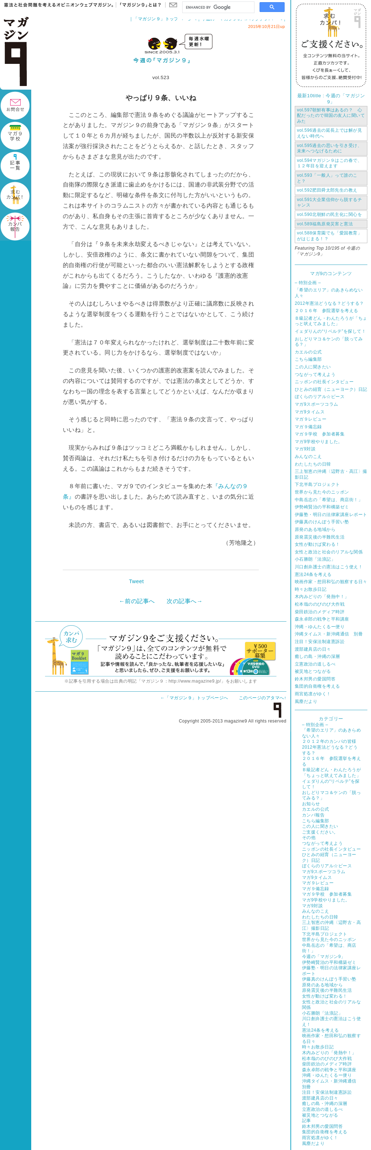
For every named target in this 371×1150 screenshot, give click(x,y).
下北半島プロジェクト (317, 484)
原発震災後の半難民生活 (319, 537)
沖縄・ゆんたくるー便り (319, 626)
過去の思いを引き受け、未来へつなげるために (329, 148)
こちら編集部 (308, 359)
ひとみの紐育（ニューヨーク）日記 (331, 389)
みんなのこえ (308, 456)
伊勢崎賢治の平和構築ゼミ (322, 506)
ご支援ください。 (320, 832)
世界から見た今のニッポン (322, 492)
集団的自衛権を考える (317, 686)
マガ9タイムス (310, 411)
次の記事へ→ (185, 601)
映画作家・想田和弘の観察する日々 (331, 581)
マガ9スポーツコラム (316, 404)
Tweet (136, 581)
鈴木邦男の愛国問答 (315, 679)
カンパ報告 (313, 815)
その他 (308, 837)
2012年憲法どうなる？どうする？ (329, 303)
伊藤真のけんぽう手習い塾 (322, 521)
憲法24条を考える (313, 574)
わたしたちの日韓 (313, 464)
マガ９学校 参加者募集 (319, 434)
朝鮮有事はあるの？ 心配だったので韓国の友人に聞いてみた (331, 115)
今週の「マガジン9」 (323, 956)
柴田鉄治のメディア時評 (319, 611)
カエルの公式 (308, 352)
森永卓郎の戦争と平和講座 (322, 619)
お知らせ (311, 803)
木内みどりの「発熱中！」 (322, 596)
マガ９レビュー (310, 419)
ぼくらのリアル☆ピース (319, 396)
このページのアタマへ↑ (262, 697)
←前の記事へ (137, 601)
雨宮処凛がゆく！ (313, 693)
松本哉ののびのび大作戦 (319, 604)
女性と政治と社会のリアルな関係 (329, 551)
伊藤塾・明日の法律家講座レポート (331, 514)
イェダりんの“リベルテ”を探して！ (330, 331)
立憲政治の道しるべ (315, 664)
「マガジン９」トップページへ (165, 18)
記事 (306, 1120)
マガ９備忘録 (308, 426)
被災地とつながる (313, 671)
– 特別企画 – (308, 282)
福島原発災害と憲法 (325, 223)
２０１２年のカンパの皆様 (329, 741)
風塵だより (306, 701)
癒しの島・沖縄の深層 (317, 656)
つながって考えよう (315, 374)
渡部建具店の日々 (313, 649)
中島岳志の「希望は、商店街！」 (329, 499)
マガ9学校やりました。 (319, 441)
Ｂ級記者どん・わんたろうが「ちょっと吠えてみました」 (331, 321)
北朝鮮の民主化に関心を (329, 214)
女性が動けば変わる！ (317, 544)
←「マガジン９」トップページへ (194, 697)
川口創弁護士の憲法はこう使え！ (329, 566)
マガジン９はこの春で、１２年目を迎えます (329, 163)
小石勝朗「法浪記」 (315, 559)
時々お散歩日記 (310, 589)
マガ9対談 (305, 448)
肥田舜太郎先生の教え (327, 190)
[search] (217, 7)
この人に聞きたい (313, 366)
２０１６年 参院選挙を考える (326, 310)
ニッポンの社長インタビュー (324, 381)
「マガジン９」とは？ (138, 5)
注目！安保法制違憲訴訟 (319, 641)
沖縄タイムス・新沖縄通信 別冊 (329, 634)
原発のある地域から (315, 529)
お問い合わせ (173, 5)
